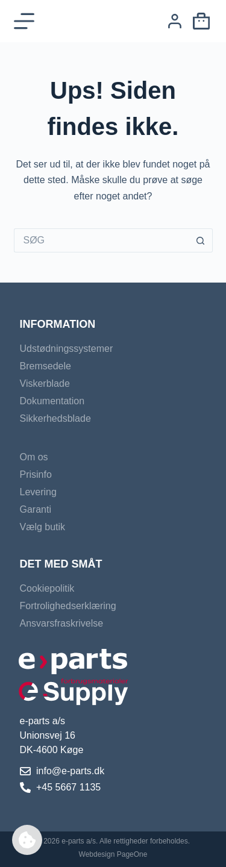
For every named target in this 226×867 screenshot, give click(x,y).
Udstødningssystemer (66, 348)
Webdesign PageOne (113, 854)
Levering (38, 492)
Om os (34, 457)
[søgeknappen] (201, 240)
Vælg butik (43, 527)
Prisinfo (36, 474)
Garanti (35, 509)
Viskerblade (45, 383)
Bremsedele (45, 366)
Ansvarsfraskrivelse (62, 623)
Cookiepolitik (47, 588)
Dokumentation (52, 401)
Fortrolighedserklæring (68, 606)
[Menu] (24, 21)
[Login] (175, 21)
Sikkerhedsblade (55, 418)
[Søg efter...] (101, 240)
